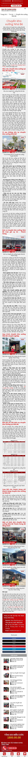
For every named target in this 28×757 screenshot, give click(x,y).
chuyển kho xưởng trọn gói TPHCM (12, 600)
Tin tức (11, 14)
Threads (14, 641)
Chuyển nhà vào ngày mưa (17, 695)
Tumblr (13, 651)
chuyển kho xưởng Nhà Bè (15, 607)
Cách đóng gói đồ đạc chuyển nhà (16, 680)
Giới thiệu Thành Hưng (16, 658)
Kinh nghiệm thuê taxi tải (17, 666)
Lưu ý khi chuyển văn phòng (16, 703)
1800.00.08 (16, 6)
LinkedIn (14, 649)
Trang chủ (4, 14)
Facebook (14, 638)
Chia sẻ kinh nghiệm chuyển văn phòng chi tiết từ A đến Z (17, 688)
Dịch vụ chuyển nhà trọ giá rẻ (17, 673)
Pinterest (14, 646)
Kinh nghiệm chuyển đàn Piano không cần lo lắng (17, 710)
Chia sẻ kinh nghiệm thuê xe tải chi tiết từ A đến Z (17, 724)
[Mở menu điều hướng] (25, 8)
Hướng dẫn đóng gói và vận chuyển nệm (17, 717)
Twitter (14, 643)
